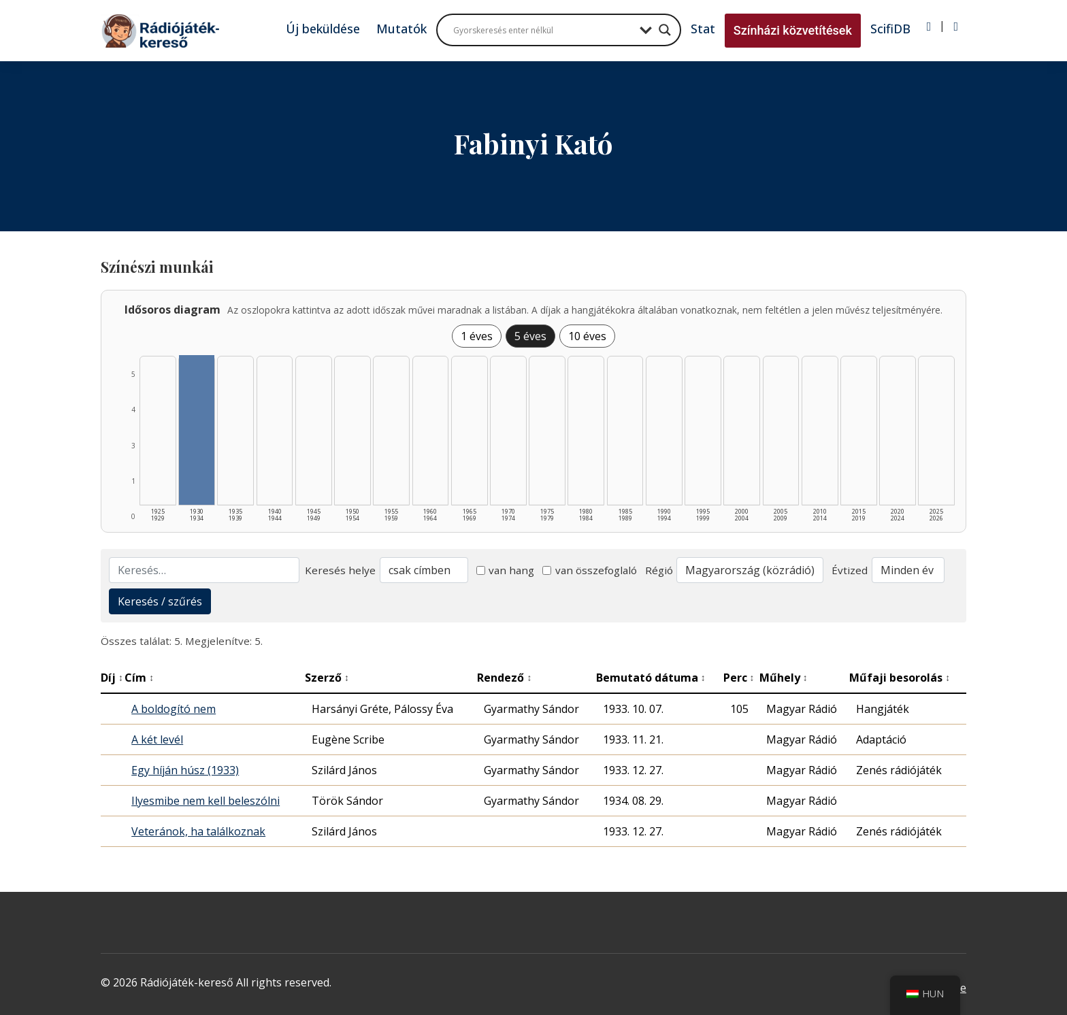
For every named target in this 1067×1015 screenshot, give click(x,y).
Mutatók (401, 28)
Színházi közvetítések (793, 30)
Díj (112, 677)
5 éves (530, 336)
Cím (139, 677)
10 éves (587, 336)
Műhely (783, 677)
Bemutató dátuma (651, 677)
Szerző (327, 677)
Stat (703, 28)
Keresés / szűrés (160, 601)
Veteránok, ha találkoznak (198, 831)
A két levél (157, 739)
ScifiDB (890, 28)
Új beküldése (323, 28)
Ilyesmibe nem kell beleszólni (205, 800)
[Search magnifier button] (664, 29)
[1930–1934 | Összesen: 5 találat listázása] (196, 430)
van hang (505, 570)
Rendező (504, 677)
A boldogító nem (173, 708)
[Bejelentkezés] (929, 26)
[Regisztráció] (956, 26)
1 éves (477, 336)
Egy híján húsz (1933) (185, 770)
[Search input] (543, 29)
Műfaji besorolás (899, 677)
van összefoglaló (589, 570)
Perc (739, 677)
